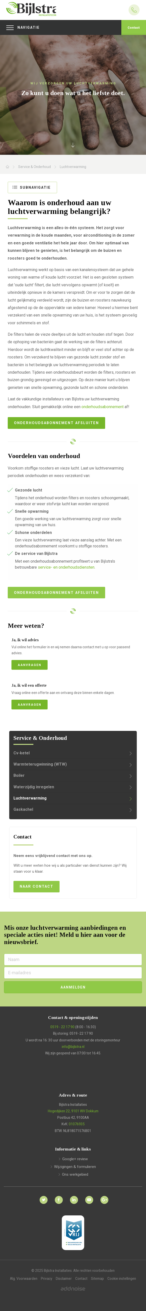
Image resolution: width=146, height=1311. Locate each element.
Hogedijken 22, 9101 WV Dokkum (73, 1111)
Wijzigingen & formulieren (75, 1166)
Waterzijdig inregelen (33, 787)
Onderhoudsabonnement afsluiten (56, 423)
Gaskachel (23, 809)
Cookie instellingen (121, 1279)
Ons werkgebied (75, 1174)
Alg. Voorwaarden (23, 1279)
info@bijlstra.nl (73, 1047)
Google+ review (75, 1159)
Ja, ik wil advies (25, 640)
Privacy (46, 1279)
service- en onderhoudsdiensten (66, 567)
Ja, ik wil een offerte (29, 685)
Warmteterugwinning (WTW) (40, 764)
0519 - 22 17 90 (62, 1027)
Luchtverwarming (73, 167)
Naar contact (36, 886)
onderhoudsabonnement (102, 406)
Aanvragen (29, 665)
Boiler (19, 775)
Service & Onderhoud (34, 167)
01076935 (77, 1124)
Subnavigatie (32, 187)
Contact (134, 27)
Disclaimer (64, 1279)
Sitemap (97, 1279)
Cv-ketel (21, 753)
